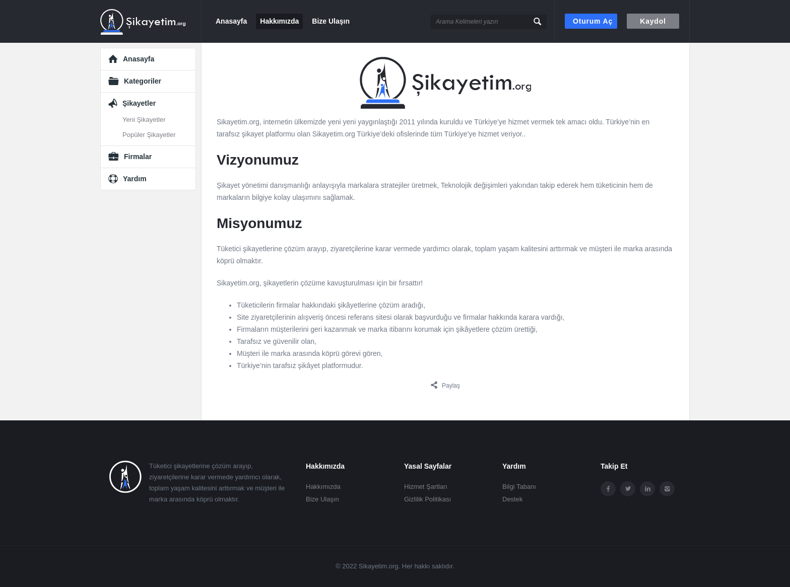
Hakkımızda (279, 21)
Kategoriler (142, 81)
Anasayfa (231, 21)
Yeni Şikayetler (144, 119)
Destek (512, 499)
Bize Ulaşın (331, 21)
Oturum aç (593, 21)
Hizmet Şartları (425, 486)
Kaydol (653, 21)
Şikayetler (139, 103)
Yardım (135, 179)
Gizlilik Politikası (427, 499)
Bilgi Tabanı (519, 486)
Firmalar (138, 157)
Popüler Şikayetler (149, 134)
